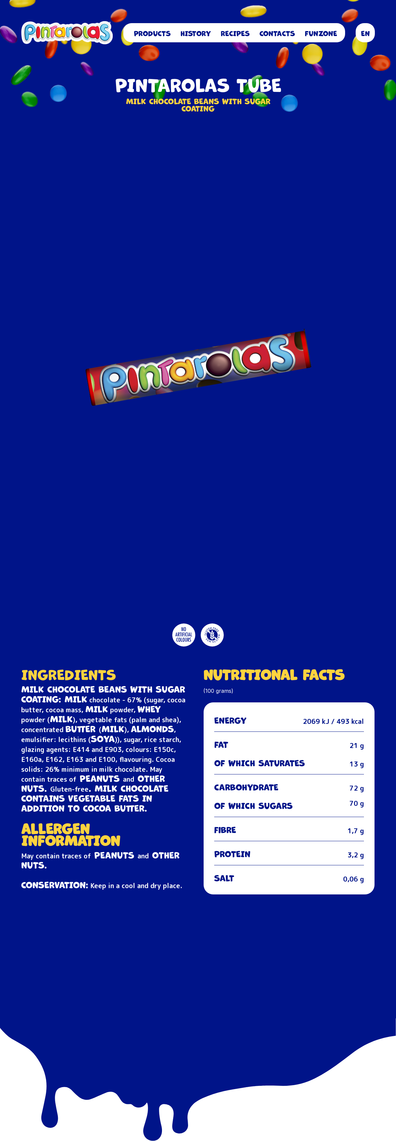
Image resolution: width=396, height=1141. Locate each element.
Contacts (277, 32)
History (195, 32)
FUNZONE (321, 32)
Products (152, 32)
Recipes (235, 32)
